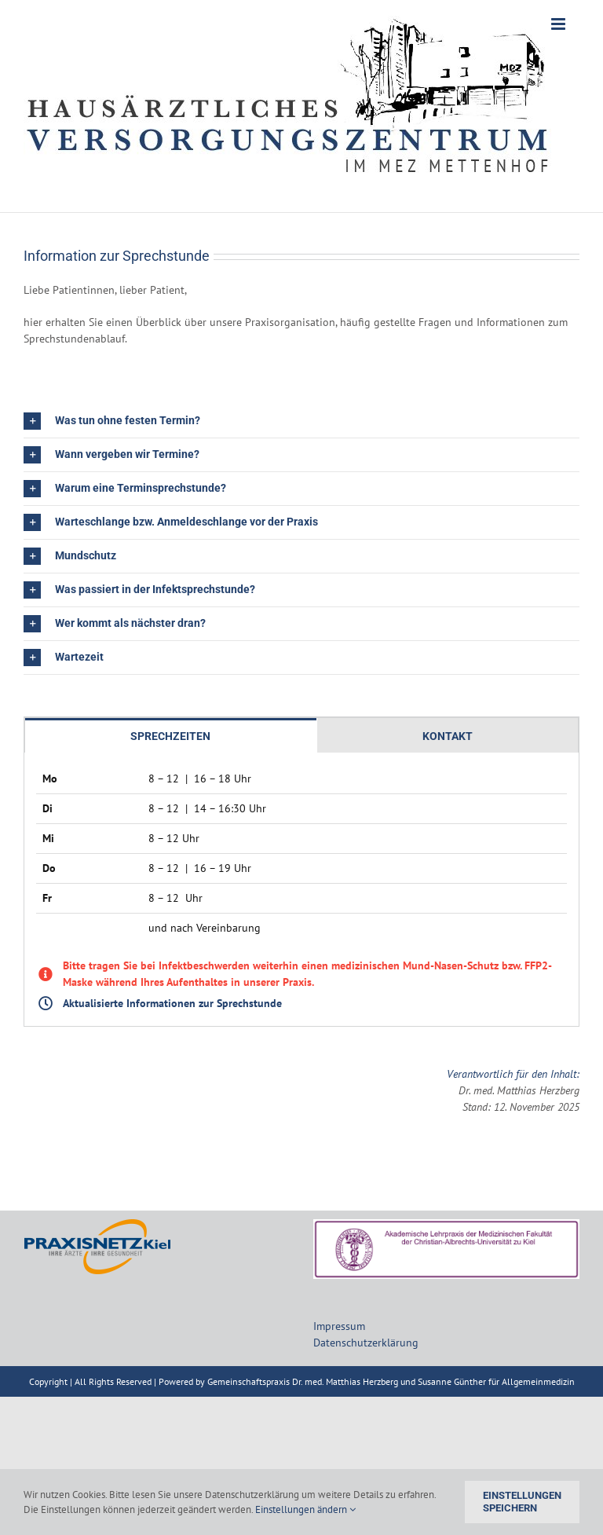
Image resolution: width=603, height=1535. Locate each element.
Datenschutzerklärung (365, 1342)
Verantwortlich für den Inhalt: (513, 1074)
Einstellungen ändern (305, 1509)
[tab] (170, 735)
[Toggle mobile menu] (559, 24)
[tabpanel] (301, 890)
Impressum (339, 1326)
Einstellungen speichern (522, 1501)
